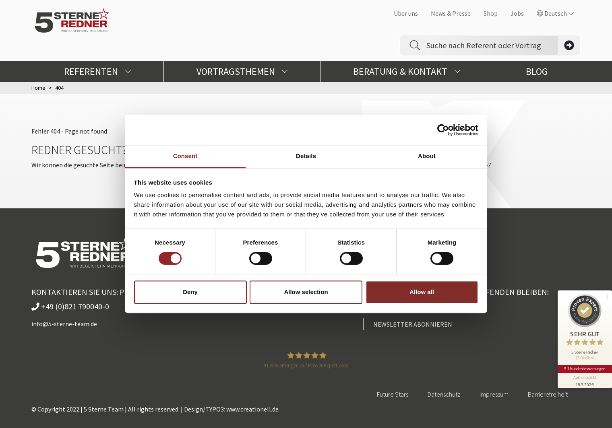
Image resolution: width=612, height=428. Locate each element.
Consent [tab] (185, 155)
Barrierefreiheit (548, 394)
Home (38, 87)
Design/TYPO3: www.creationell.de (231, 409)
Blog (537, 71)
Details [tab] (306, 155)
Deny (190, 291)
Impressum (494, 394)
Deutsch (555, 13)
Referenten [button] (97, 71)
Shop (491, 13)
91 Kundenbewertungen (584, 366)
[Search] (492, 45)
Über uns (406, 13)
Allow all (421, 291)
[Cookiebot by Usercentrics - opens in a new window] (443, 130)
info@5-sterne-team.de (64, 324)
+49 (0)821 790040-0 (70, 306)
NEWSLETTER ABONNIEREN (412, 324)
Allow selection (306, 291)
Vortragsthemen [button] (242, 71)
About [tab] (427, 155)
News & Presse (451, 13)
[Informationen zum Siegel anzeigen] (584, 378)
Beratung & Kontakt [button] (406, 71)
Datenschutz (444, 394)
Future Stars (392, 394)
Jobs (517, 13)
